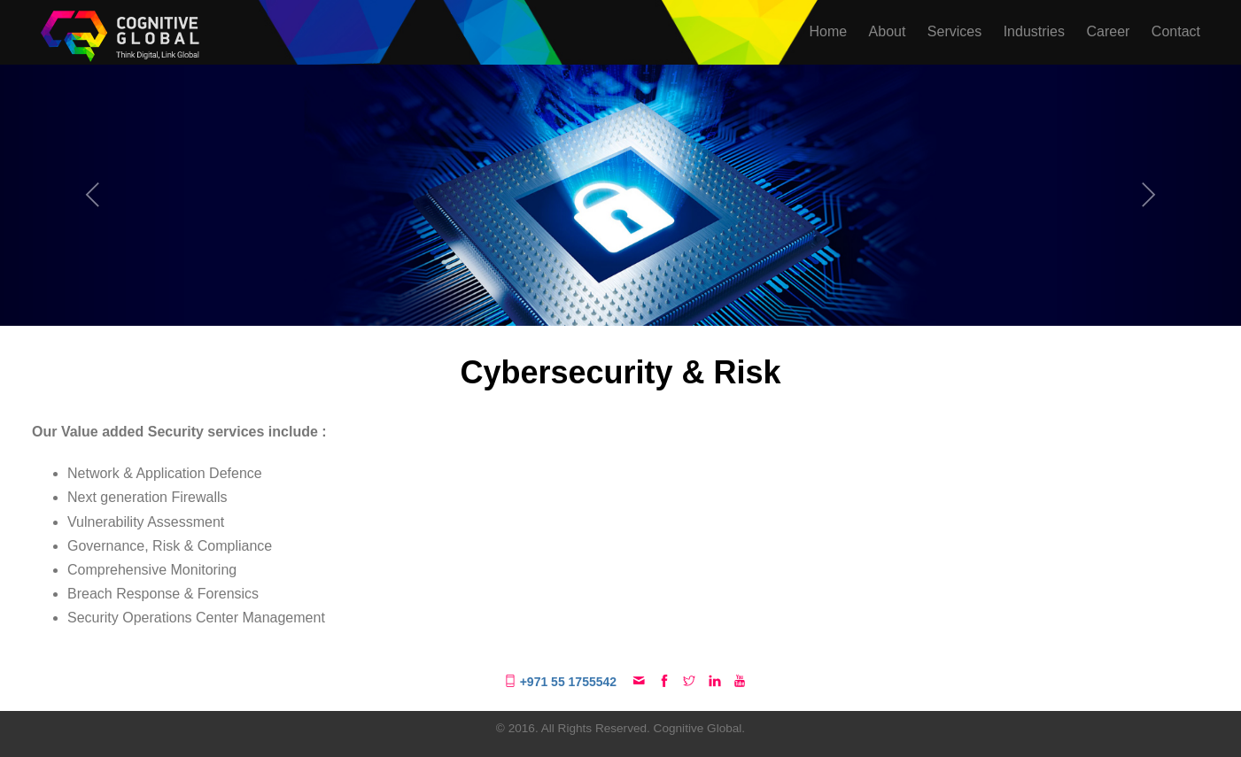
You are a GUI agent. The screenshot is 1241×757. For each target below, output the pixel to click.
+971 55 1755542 (562, 682)
